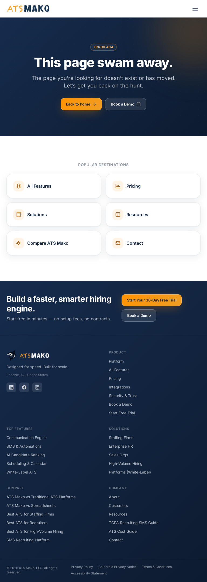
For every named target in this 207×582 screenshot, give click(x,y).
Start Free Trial (122, 413)
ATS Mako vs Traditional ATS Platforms (40, 497)
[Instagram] (37, 387)
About (114, 497)
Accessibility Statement (89, 573)
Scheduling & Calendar (26, 463)
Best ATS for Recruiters (26, 522)
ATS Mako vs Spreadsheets (31, 505)
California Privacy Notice (117, 567)
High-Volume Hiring (126, 463)
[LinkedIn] (11, 387)
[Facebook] (24, 387)
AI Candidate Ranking (25, 455)
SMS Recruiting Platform (28, 540)
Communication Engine (26, 437)
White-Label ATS (21, 472)
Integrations (119, 387)
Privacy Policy (82, 567)
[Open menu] (195, 8)
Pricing (115, 378)
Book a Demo (126, 104)
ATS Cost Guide (123, 531)
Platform (116, 361)
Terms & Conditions (157, 567)
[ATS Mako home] (28, 8)
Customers (118, 505)
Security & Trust (123, 395)
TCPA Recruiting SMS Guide (133, 522)
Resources (118, 514)
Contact (116, 540)
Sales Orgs (118, 455)
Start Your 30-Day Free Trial (151, 300)
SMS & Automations (24, 446)
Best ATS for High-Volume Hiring (34, 531)
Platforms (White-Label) (130, 472)
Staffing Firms (121, 437)
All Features (119, 369)
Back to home (81, 104)
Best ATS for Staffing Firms (30, 514)
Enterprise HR (121, 446)
